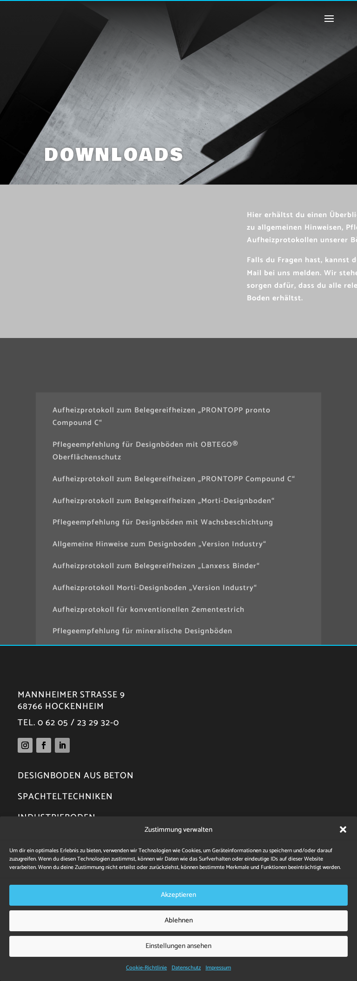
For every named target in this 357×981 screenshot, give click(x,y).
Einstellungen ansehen (178, 946)
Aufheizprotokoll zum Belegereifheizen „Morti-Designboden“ (164, 570)
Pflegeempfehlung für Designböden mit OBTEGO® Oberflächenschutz (145, 520)
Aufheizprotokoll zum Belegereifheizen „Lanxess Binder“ (156, 636)
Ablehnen (179, 920)
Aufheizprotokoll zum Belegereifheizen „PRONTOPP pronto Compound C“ (162, 486)
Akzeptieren (178, 895)
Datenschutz (186, 967)
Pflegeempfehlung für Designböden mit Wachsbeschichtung (163, 592)
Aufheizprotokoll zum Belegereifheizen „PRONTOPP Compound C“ (174, 549)
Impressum (218, 967)
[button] (343, 829)
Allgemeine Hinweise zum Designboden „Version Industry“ (159, 614)
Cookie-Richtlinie (146, 967)
